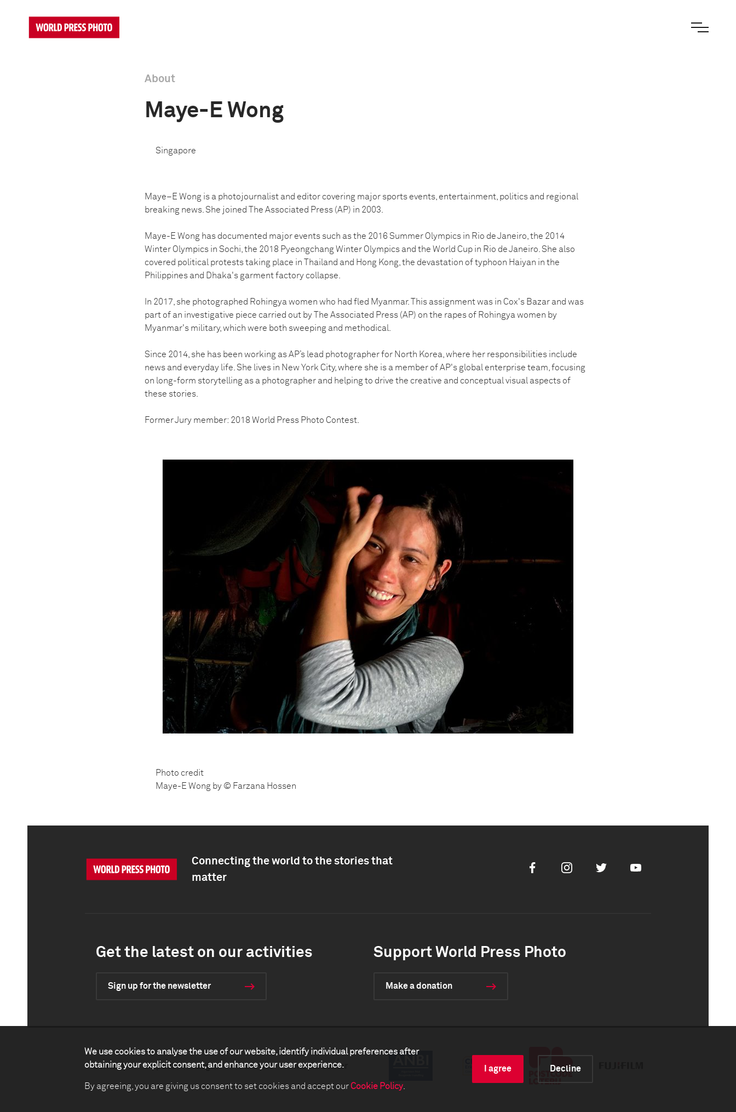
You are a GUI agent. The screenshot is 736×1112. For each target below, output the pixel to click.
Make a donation (419, 986)
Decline (565, 1068)
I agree (497, 1068)
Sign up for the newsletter (159, 986)
